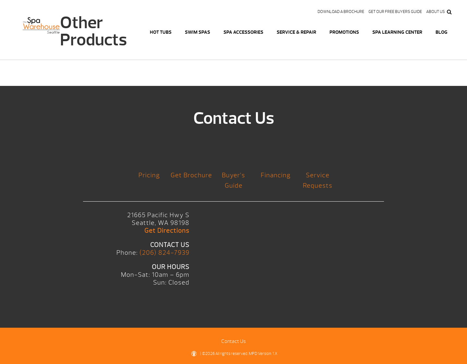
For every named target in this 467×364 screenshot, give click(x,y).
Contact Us (233, 341)
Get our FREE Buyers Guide (395, 11)
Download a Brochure (340, 11)
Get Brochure (191, 175)
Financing (276, 175)
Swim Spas (197, 32)
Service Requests (317, 180)
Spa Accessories (243, 32)
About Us (435, 11)
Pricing (149, 175)
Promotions (344, 32)
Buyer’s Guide (233, 180)
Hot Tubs (161, 32)
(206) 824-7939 (164, 253)
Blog (442, 32)
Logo (41, 29)
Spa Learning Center (397, 32)
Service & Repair (296, 32)
